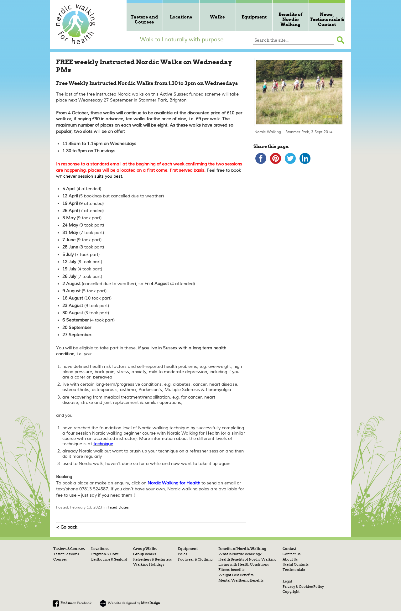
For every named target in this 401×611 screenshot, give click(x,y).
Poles (182, 554)
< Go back (66, 527)
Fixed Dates (118, 507)
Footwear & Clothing (195, 559)
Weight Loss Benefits (235, 575)
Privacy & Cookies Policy (303, 586)
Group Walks (144, 554)
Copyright (291, 591)
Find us (66, 603)
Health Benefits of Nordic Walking (247, 559)
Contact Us (291, 554)
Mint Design (150, 603)
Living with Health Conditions (243, 564)
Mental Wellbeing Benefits (240, 580)
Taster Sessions (66, 554)
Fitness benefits (231, 569)
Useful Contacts (296, 564)
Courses (60, 559)
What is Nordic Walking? (240, 554)
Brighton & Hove (105, 554)
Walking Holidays (148, 564)
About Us (290, 559)
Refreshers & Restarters (152, 559)
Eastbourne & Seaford (109, 559)
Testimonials (294, 569)
